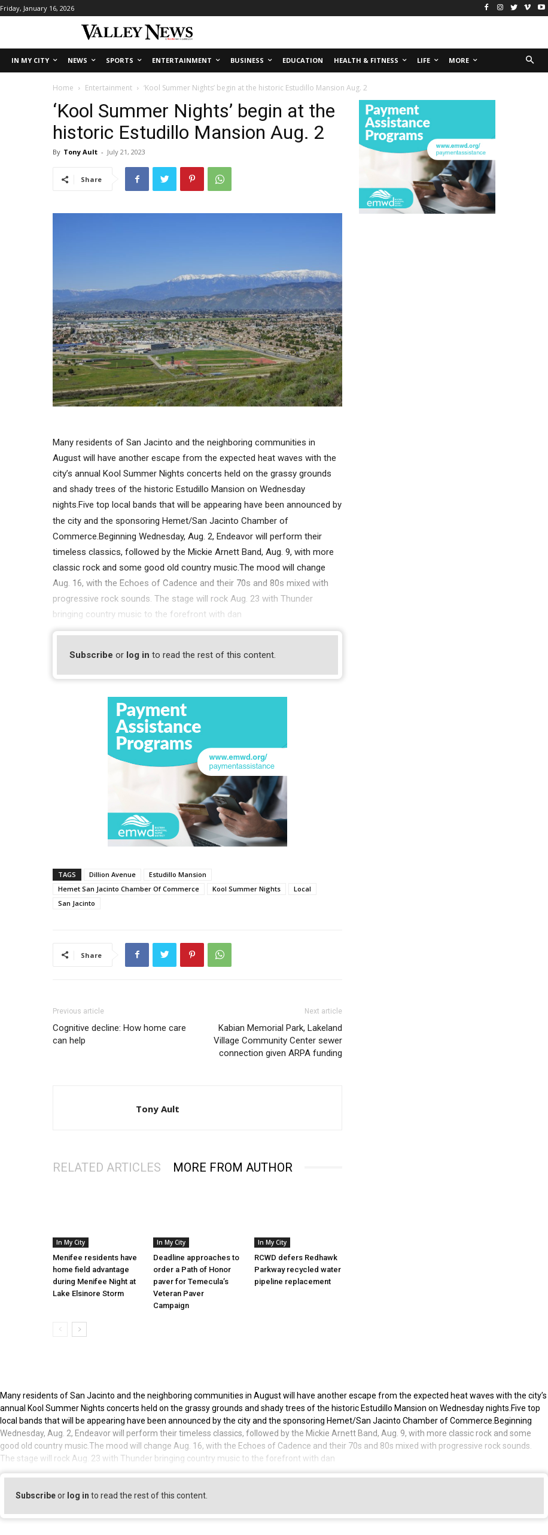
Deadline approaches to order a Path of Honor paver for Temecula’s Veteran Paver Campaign (196, 1281)
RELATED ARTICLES (107, 1167)
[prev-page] (60, 1329)
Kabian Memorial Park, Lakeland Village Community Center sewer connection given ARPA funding (278, 1040)
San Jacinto (76, 903)
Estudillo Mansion (177, 874)
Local (302, 888)
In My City (70, 1242)
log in (138, 655)
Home (63, 88)
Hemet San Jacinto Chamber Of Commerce (128, 888)
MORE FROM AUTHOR (233, 1167)
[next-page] (79, 1329)
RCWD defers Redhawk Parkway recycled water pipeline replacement (297, 1269)
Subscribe (91, 655)
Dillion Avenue (112, 874)
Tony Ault (80, 151)
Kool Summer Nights (246, 888)
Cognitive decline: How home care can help (119, 1034)
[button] (530, 60)
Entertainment (108, 88)
